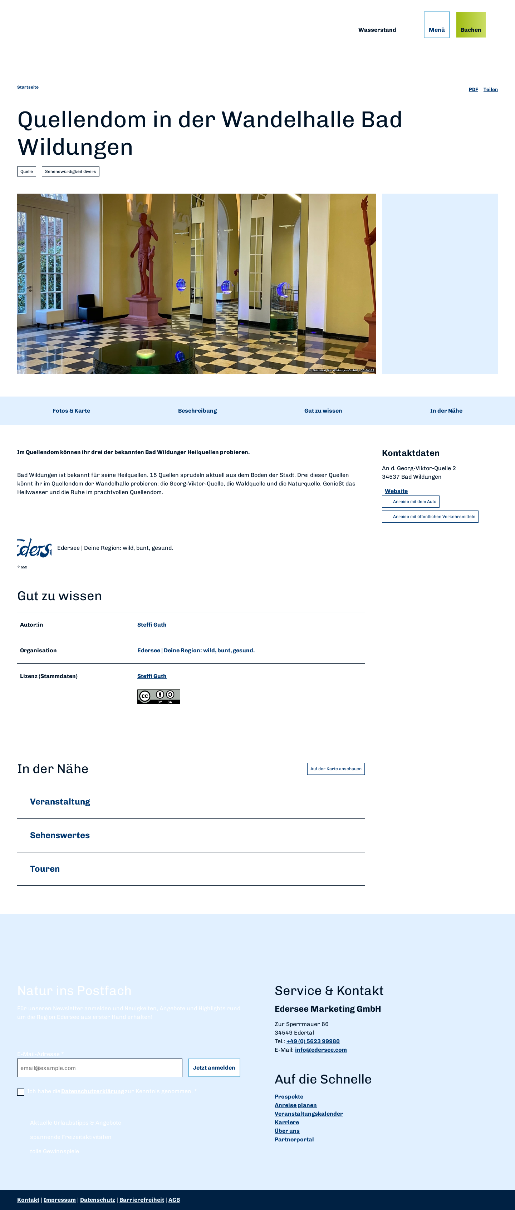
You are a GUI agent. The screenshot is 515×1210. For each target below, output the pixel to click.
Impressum (60, 1199)
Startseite (28, 87)
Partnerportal (294, 1139)
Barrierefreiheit (141, 1199)
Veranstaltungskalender (309, 1114)
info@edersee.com (321, 1049)
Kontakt (28, 1199)
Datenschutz (97, 1199)
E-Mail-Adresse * (40, 1054)
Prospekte (289, 1097)
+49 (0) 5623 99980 (313, 1041)
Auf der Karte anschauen (336, 768)
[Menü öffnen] (437, 24)
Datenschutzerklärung (92, 1091)
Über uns (287, 1131)
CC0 (24, 567)
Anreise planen (296, 1105)
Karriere (287, 1122)
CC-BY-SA (367, 370)
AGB (174, 1199)
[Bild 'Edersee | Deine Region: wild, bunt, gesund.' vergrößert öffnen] (34, 548)
